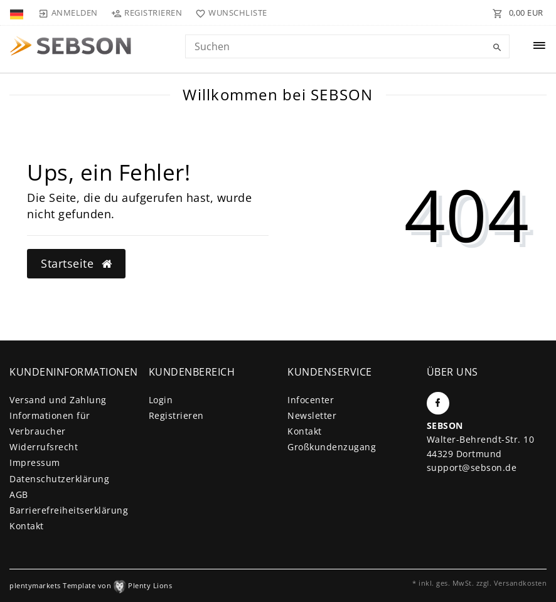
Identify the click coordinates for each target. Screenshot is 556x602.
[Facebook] (438, 403)
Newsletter (311, 415)
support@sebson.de (472, 467)
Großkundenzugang (331, 447)
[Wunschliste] (228, 12)
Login (161, 400)
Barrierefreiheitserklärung (68, 510)
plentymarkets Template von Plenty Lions (90, 585)
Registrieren (176, 415)
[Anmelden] (68, 12)
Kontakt (26, 526)
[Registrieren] (147, 12)
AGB (18, 494)
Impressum (34, 462)
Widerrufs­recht (43, 447)
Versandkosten (520, 583)
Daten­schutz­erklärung (59, 479)
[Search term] (347, 46)
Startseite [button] (76, 263)
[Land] (17, 12)
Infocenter (310, 400)
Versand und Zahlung (58, 400)
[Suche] (497, 47)
